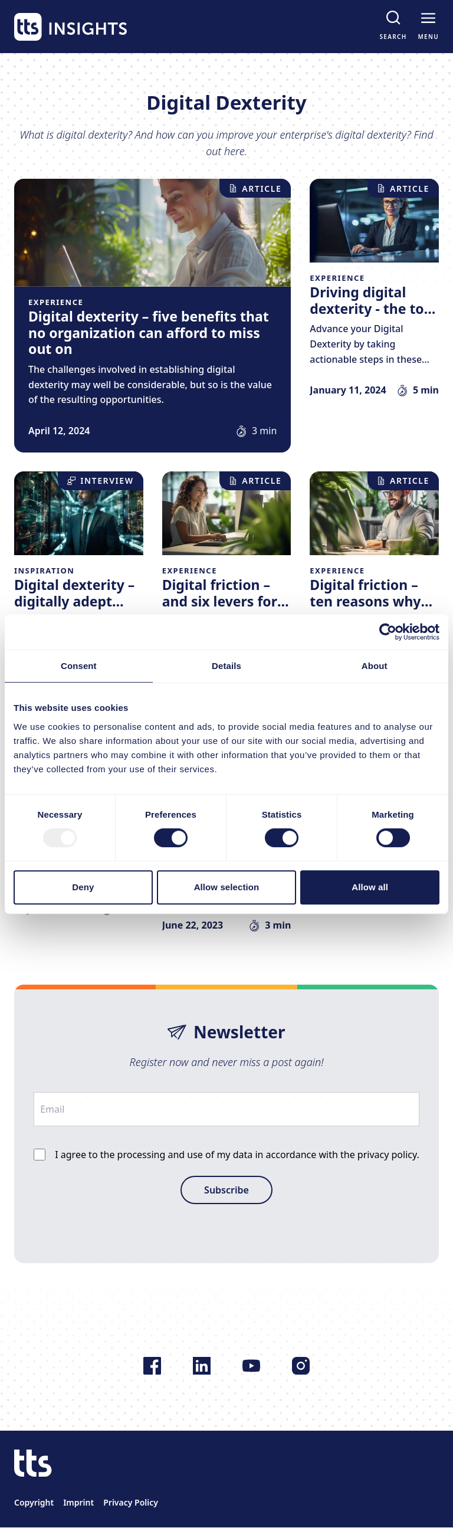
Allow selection (227, 887)
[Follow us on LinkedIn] (201, 1365)
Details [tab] (226, 666)
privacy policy (387, 1154)
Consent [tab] (79, 666)
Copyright (34, 1502)
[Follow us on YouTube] (251, 1365)
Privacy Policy (130, 1502)
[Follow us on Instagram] (301, 1365)
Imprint (78, 1502)
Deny (83, 887)
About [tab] (375, 666)
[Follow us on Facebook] (152, 1365)
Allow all (370, 887)
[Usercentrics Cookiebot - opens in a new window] (387, 632)
